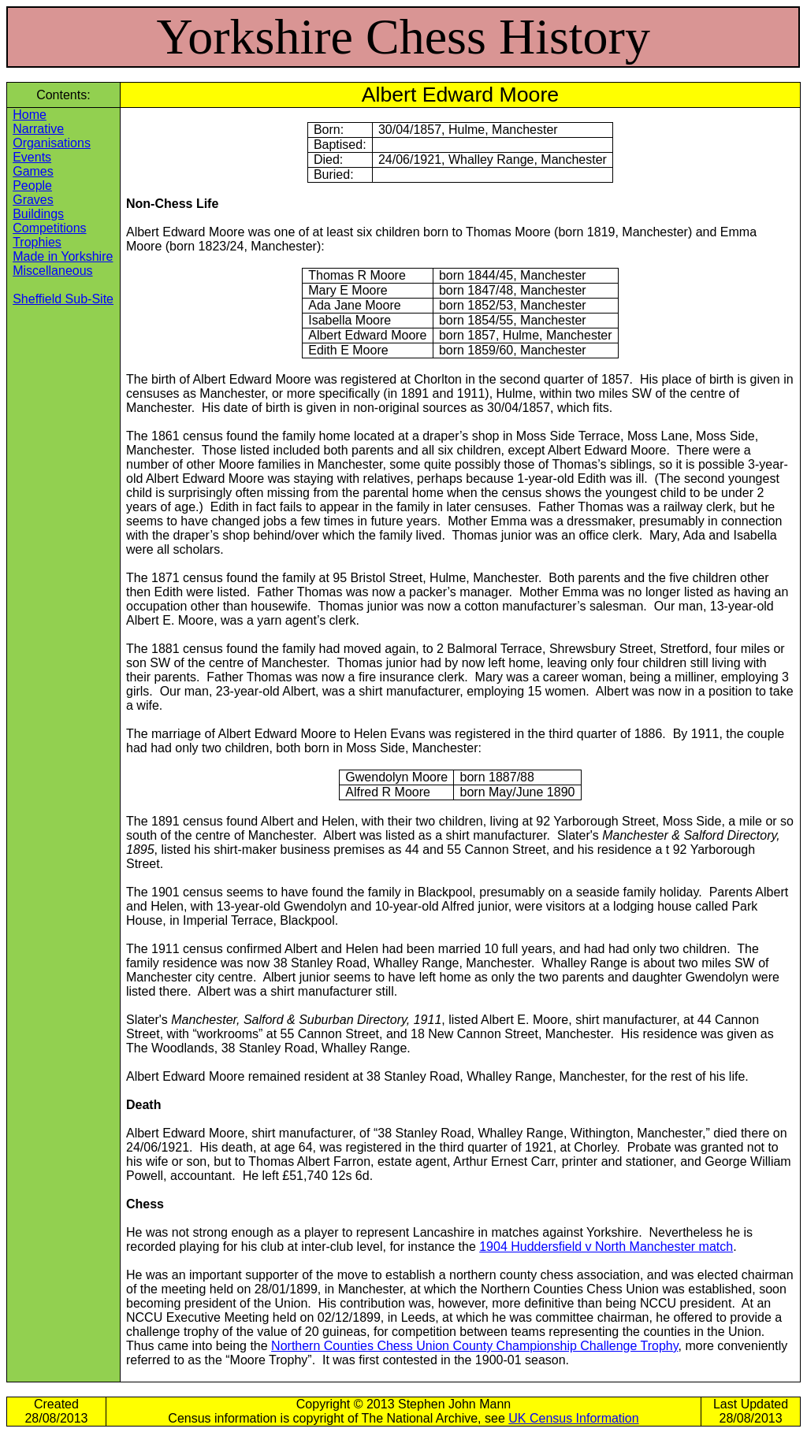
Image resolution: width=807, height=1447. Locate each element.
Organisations (52, 143)
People (32, 185)
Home (29, 114)
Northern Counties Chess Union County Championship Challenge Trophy (474, 1345)
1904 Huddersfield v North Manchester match (606, 1246)
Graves (33, 199)
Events (32, 157)
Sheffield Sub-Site (63, 299)
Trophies (37, 242)
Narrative (38, 128)
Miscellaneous (52, 270)
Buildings (38, 214)
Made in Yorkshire (63, 256)
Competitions (49, 228)
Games (33, 171)
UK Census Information (573, 1418)
